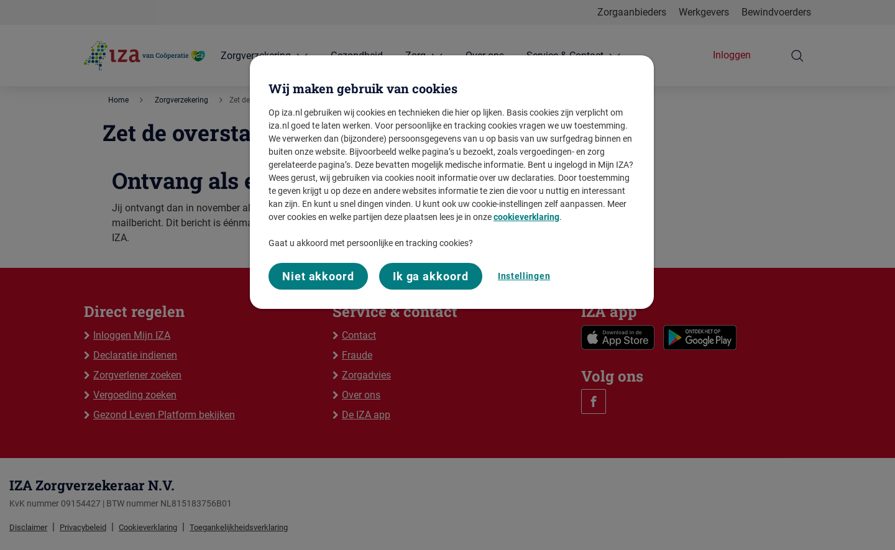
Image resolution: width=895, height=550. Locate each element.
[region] (452, 182)
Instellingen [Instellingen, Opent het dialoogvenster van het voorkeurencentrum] (524, 276)
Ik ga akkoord (431, 276)
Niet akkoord (318, 276)
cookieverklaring (526, 217)
